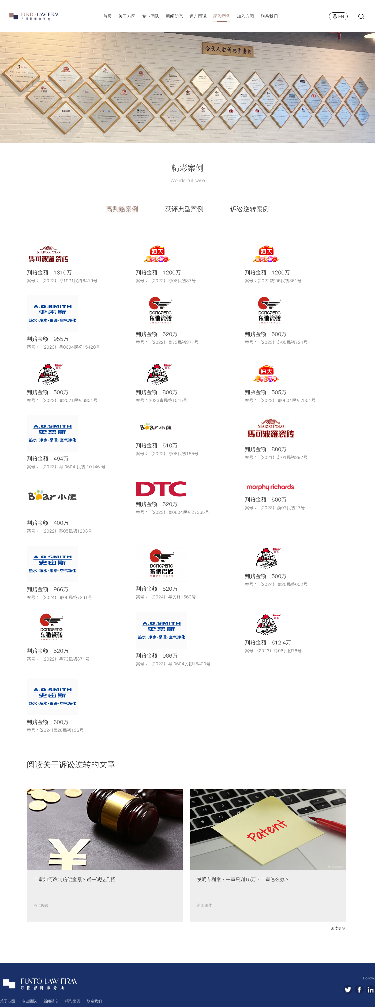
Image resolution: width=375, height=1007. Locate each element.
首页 (107, 16)
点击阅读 (40, 905)
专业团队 (150, 16)
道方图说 (198, 16)
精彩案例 (221, 16)
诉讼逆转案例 (249, 209)
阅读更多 (338, 928)
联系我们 (269, 16)
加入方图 (245, 16)
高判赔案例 (122, 209)
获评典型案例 (184, 209)
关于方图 (127, 16)
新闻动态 (174, 16)
